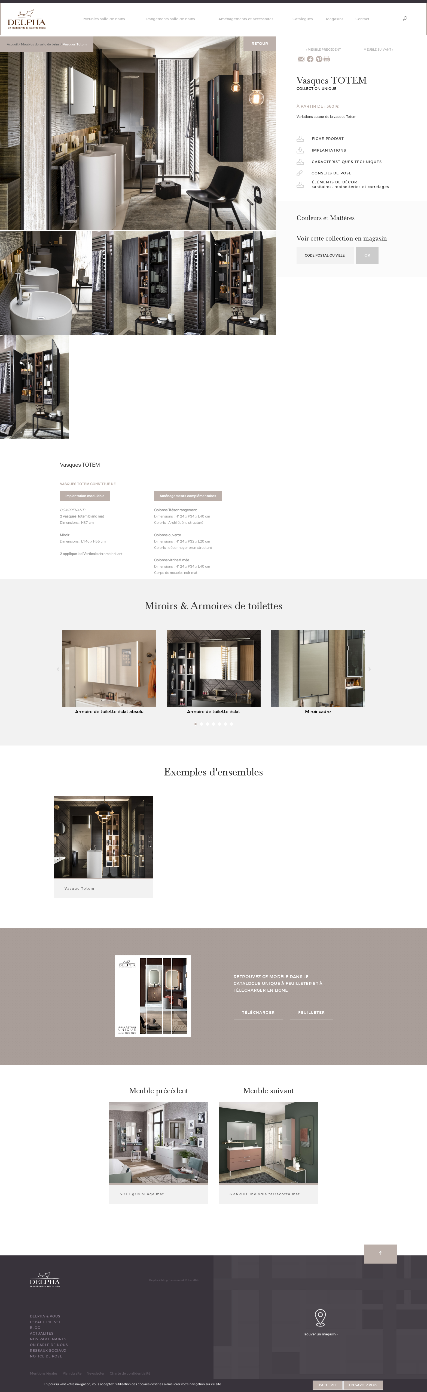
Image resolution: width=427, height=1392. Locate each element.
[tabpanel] (109, 673)
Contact (362, 19)
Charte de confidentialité (130, 1373)
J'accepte (327, 1385)
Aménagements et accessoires (245, 19)
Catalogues (302, 19)
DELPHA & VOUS (45, 1316)
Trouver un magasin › (320, 1334)
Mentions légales (43, 1373)
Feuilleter (311, 1012)
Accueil (12, 44)
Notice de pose (46, 1356)
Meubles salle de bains (104, 19)
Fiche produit (328, 139)
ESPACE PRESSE (45, 1322)
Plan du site (72, 1373)
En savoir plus (363, 1385)
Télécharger (258, 1012)
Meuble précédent (323, 49)
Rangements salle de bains (170, 19)
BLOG (35, 1328)
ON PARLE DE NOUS (49, 1345)
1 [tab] (195, 724)
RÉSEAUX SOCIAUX (48, 1351)
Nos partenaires (48, 1339)
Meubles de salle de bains (40, 44)
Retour (260, 43)
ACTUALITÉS (42, 1333)
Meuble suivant (378, 49)
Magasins (334, 19)
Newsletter (96, 1373)
